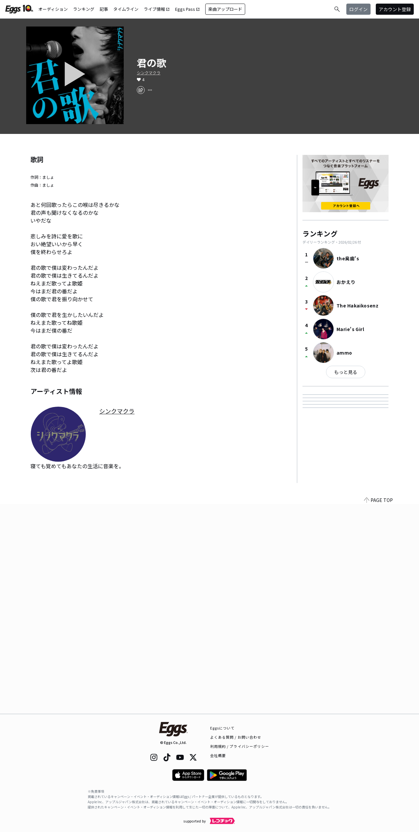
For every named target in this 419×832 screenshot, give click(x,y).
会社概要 (218, 755)
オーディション (53, 9)
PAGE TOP (378, 710)
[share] (141, 90)
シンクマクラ (148, 72)
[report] (150, 90)
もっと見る (345, 372)
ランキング (83, 9)
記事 (104, 9)
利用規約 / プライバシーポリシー (239, 746)
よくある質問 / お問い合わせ (236, 737)
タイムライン (125, 9)
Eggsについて (222, 727)
